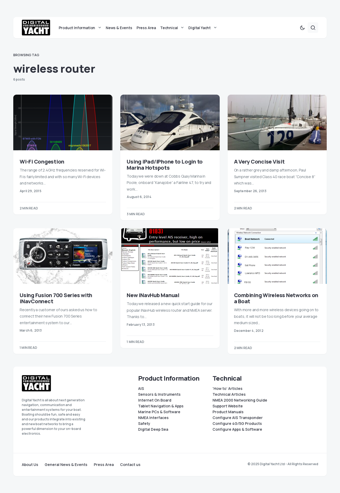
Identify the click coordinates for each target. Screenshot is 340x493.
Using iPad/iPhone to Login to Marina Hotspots (165, 164)
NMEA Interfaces (153, 418)
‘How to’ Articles (227, 388)
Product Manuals (228, 412)
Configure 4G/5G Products (237, 423)
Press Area (104, 464)
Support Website (227, 406)
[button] (302, 27)
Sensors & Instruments (159, 394)
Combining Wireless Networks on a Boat (276, 298)
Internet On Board (154, 400)
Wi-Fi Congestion (42, 161)
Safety (144, 423)
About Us (30, 464)
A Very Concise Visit (259, 161)
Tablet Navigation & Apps (161, 406)
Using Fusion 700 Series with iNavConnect (56, 298)
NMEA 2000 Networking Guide (239, 400)
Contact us (130, 464)
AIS (141, 388)
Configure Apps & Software (237, 429)
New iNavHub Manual (153, 295)
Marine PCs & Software (159, 412)
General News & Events (66, 464)
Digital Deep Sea (153, 429)
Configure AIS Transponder (237, 418)
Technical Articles (229, 394)
